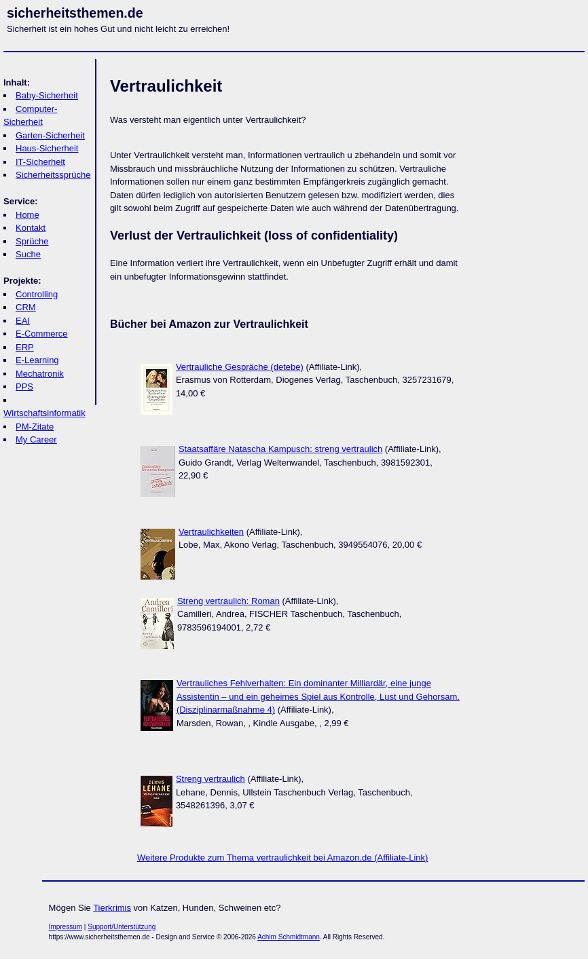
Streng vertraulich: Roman (228, 601)
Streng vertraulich (210, 779)
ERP (25, 347)
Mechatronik (40, 374)
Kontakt (30, 228)
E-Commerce (42, 333)
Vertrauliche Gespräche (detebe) (240, 367)
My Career (36, 439)
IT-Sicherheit (40, 162)
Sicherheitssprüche (53, 175)
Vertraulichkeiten (211, 532)
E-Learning (37, 360)
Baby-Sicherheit (47, 95)
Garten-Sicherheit (50, 135)
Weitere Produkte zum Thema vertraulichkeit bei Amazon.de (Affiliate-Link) (282, 857)
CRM (26, 307)
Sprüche (32, 241)
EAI (23, 321)
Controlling (37, 294)
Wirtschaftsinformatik (44, 413)
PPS (24, 386)
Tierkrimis (112, 908)
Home (27, 215)
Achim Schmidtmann (288, 937)
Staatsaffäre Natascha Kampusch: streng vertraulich (280, 449)
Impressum (65, 926)
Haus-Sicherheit (47, 148)
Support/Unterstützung (121, 926)
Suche (28, 254)
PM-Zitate (35, 426)
